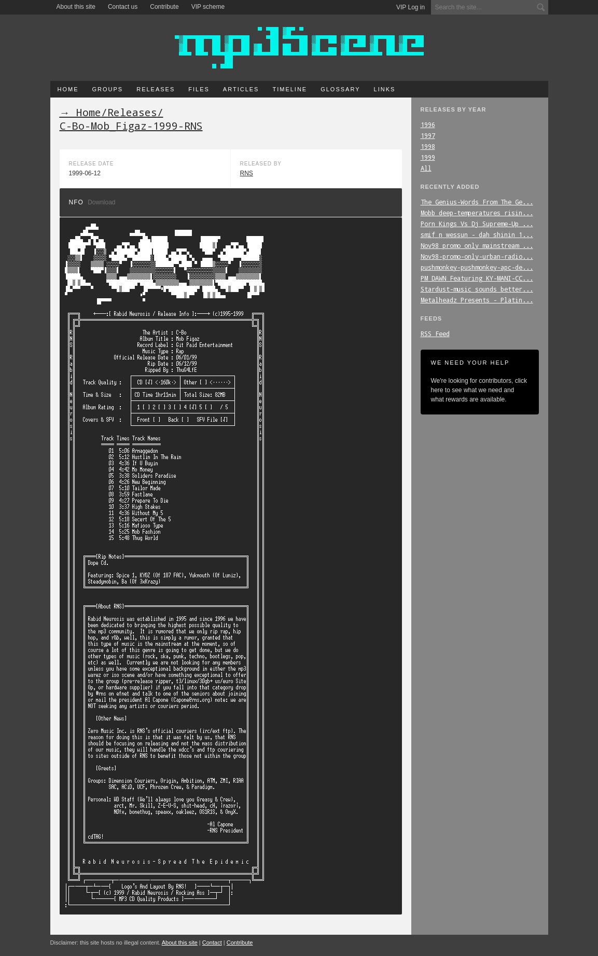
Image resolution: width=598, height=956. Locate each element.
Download (101, 202)
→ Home (80, 112)
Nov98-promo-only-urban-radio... (477, 256)
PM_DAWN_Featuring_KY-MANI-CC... (477, 278)
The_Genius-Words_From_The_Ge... (477, 202)
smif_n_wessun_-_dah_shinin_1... (477, 234)
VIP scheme (208, 6)
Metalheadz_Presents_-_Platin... (477, 300)
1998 (428, 146)
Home (68, 89)
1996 (428, 124)
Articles (241, 89)
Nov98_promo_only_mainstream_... (477, 245)
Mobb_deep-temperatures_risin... (477, 213)
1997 (428, 135)
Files (199, 89)
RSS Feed (435, 333)
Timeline (289, 89)
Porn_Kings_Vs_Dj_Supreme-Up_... (477, 223)
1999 (428, 157)
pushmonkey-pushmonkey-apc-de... (477, 267)
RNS (246, 173)
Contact (212, 942)
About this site (76, 6)
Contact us (122, 6)
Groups (107, 89)
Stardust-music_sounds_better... (477, 289)
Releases (155, 89)
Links (385, 89)
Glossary (340, 89)
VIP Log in (410, 7)
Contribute (164, 6)
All (426, 168)
